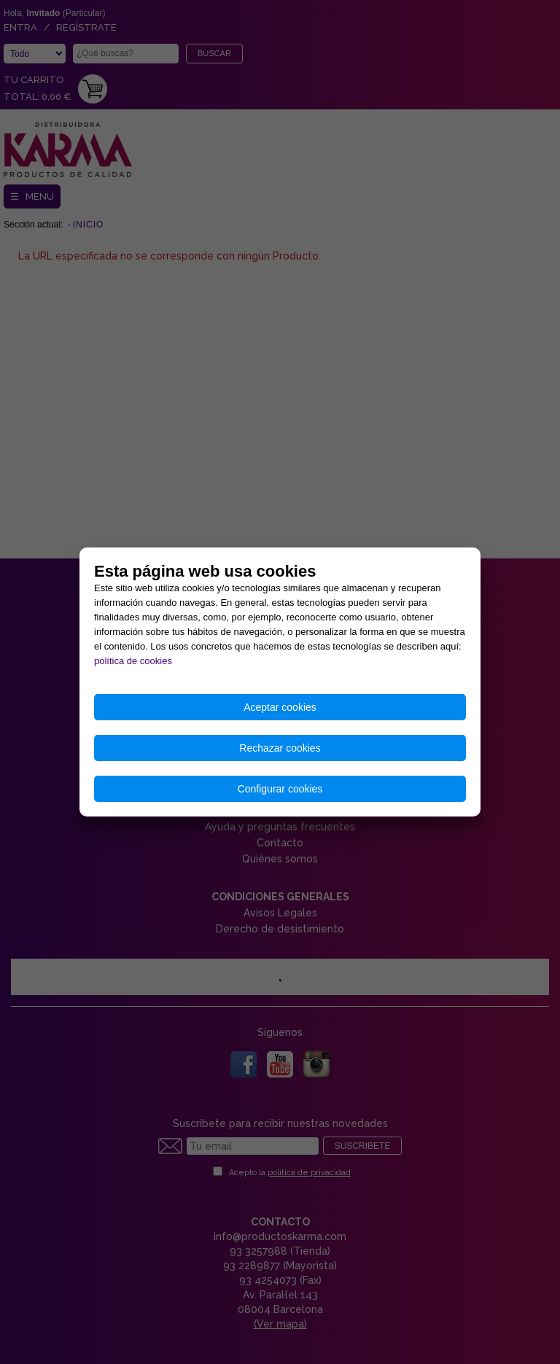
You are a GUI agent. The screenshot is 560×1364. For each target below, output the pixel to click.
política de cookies (133, 660)
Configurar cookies (280, 789)
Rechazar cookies (279, 748)
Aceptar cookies (280, 707)
